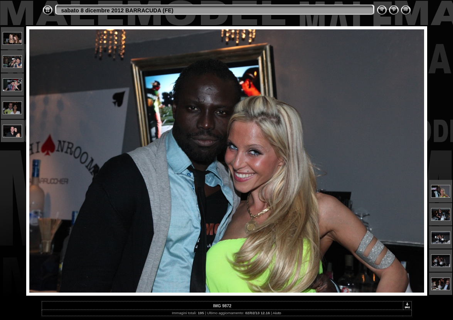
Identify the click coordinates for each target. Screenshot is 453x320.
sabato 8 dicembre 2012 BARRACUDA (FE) (117, 10)
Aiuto (277, 313)
